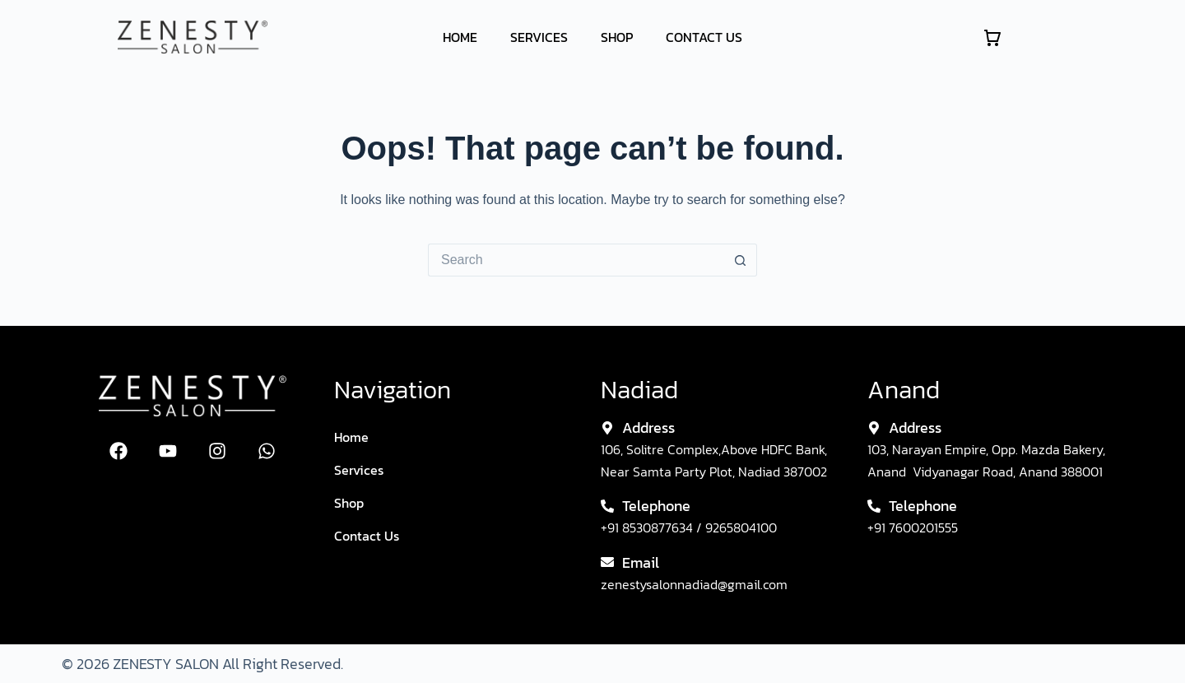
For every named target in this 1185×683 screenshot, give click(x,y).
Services (539, 37)
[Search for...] (576, 260)
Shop (617, 37)
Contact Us (704, 37)
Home (460, 37)
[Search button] (740, 260)
